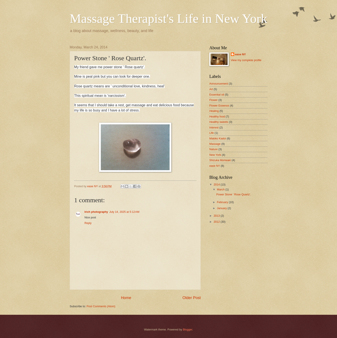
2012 (217, 221)
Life (211, 132)
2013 (217, 215)
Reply (88, 223)
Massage (215, 143)
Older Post (191, 298)
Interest (214, 127)
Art (211, 89)
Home (126, 298)
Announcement (218, 83)
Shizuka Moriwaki (220, 160)
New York (215, 154)
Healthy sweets (218, 121)
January (222, 208)
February (223, 202)
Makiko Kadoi (217, 138)
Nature (213, 149)
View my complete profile (246, 60)
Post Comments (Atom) (101, 306)
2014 (217, 184)
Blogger (187, 329)
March (221, 189)
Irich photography (96, 211)
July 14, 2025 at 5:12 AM (124, 211)
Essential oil (216, 94)
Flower (213, 100)
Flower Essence (219, 105)
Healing (214, 111)
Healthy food (217, 116)
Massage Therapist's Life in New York (168, 18)
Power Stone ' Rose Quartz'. (233, 194)
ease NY (240, 54)
